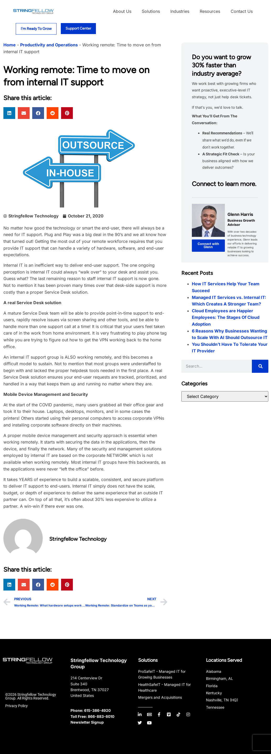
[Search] (260, 366)
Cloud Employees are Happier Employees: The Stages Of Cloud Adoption (225, 317)
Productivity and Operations (49, 44)
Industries (179, 11)
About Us (122, 11)
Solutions (151, 11)
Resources (210, 11)
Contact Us (242, 11)
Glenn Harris (240, 214)
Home (9, 44)
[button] (9, 113)
